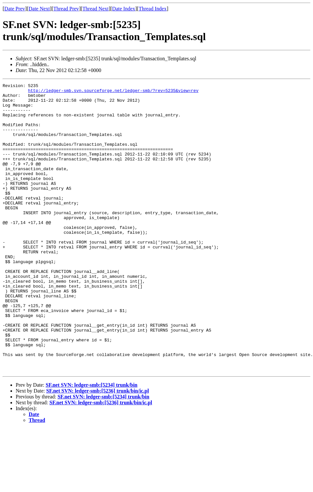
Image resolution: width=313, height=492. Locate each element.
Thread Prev (66, 8)
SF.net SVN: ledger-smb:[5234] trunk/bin (92, 442)
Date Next (39, 8)
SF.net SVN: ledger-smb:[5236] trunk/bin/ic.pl (97, 448)
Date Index (123, 8)
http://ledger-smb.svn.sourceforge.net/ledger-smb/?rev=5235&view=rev (113, 92)
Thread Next (95, 8)
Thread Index (153, 8)
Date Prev (14, 8)
